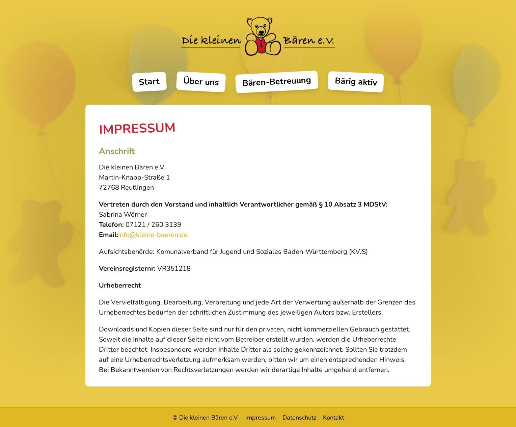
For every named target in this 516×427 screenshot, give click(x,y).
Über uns (201, 81)
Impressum (260, 417)
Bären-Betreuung (276, 81)
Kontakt (333, 417)
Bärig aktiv (355, 81)
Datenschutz (299, 417)
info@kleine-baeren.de (153, 236)
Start (149, 82)
